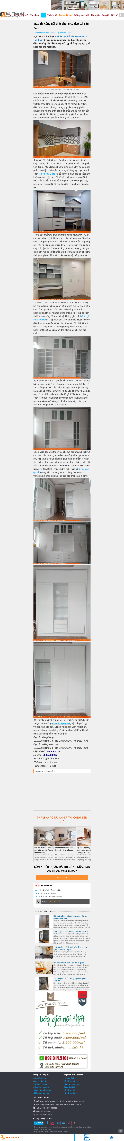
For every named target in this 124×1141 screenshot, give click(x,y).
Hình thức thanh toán (41, 1087)
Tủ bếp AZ (52, 15)
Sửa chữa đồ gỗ (69, 1087)
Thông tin (95, 15)
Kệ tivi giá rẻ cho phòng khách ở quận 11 (71, 931)
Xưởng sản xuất (81, 15)
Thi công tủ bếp (69, 1078)
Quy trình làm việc (40, 1081)
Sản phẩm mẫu (37, 15)
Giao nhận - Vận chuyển (42, 1090)
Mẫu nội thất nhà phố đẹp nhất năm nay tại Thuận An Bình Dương (44, 850)
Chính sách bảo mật (41, 1093)
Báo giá (105, 15)
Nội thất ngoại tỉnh (70, 1093)
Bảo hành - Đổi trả (40, 1084)
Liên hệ (114, 15)
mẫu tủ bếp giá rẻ (61, 723)
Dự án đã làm (65, 15)
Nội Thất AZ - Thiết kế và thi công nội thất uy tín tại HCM (12, 15)
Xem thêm (61, 878)
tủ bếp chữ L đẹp (47, 174)
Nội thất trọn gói (69, 1081)
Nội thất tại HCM (70, 1090)
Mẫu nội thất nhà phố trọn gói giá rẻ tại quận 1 (65, 848)
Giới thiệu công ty (40, 1078)
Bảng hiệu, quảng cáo (72, 1084)
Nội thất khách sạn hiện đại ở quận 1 (69, 963)
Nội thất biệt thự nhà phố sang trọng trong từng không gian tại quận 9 (87, 850)
